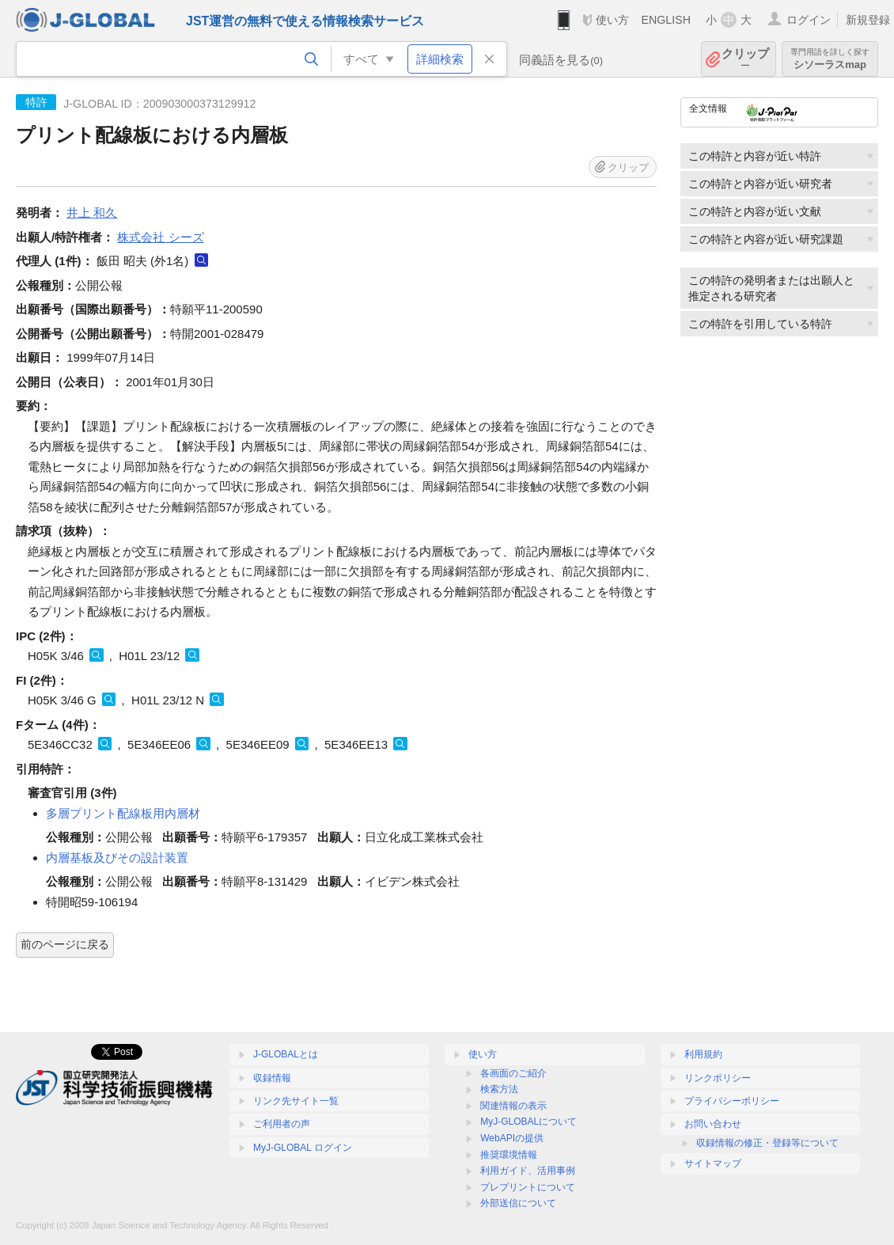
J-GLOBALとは (285, 1054)
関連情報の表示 (513, 1105)
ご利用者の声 (281, 1123)
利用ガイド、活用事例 (527, 1170)
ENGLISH (666, 19)
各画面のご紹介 (513, 1073)
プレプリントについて (527, 1187)
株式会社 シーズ (160, 237)
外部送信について (518, 1203)
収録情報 (272, 1078)
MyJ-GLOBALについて (528, 1121)
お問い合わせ (712, 1123)
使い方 (612, 19)
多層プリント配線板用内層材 (123, 813)
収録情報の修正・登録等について (767, 1142)
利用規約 (703, 1054)
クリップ (745, 59)
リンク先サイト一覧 (296, 1100)
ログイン (808, 19)
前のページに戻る (65, 944)
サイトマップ (712, 1163)
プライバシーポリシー (731, 1100)
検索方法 (499, 1089)
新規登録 (868, 19)
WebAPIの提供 (512, 1138)
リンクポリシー (717, 1078)
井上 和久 (91, 212)
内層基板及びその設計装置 (117, 857)
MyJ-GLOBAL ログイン (302, 1147)
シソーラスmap (829, 58)
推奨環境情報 (508, 1154)
